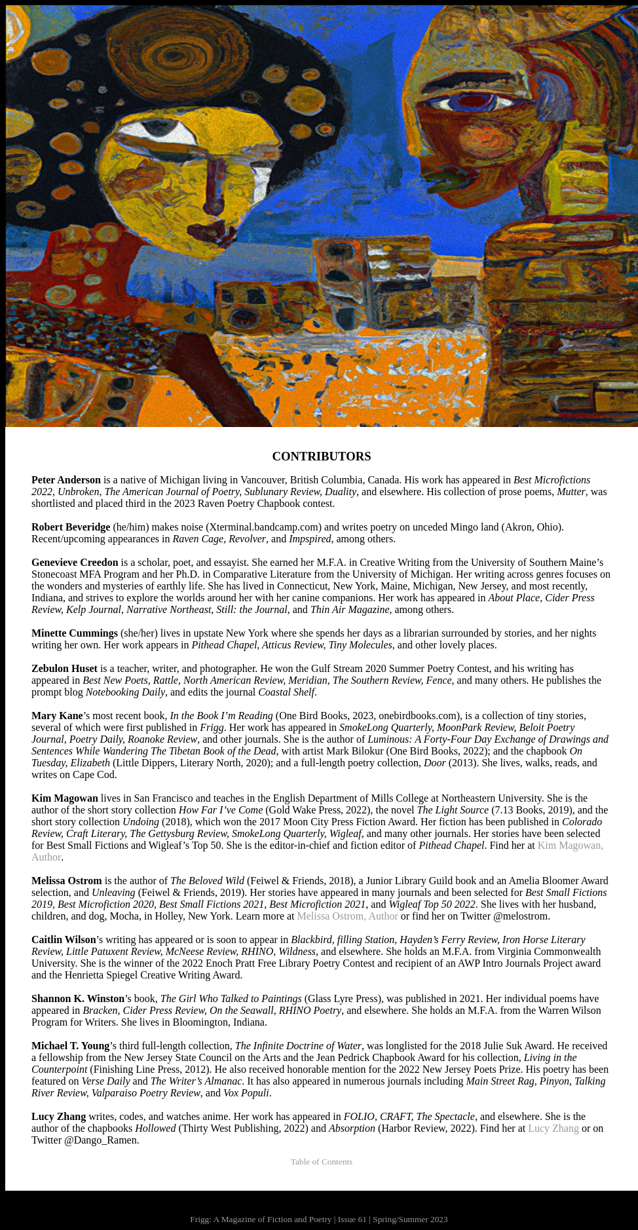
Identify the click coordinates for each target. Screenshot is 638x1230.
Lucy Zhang (553, 1128)
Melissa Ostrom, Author (347, 916)
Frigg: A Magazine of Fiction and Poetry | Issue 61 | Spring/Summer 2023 (318, 1219)
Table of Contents (322, 1161)
